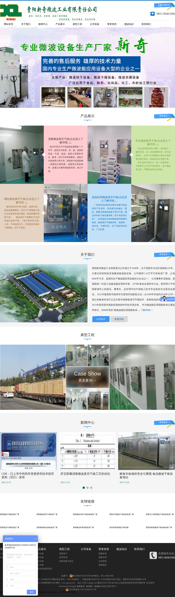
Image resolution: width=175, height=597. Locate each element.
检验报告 (103, 565)
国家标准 (103, 553)
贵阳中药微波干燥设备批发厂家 (121, 514)
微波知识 (129, 24)
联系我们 (146, 24)
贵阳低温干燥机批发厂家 (9, 527)
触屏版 (89, 586)
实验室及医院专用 (44, 569)
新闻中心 (43, 24)
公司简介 (101, 319)
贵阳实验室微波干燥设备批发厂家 (159, 527)
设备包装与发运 (66, 561)
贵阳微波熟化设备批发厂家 (46, 527)
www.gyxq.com (68, 583)
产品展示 (60, 24)
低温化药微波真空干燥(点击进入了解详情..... (109, 199)
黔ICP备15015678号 (81, 576)
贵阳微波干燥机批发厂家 (9, 514)
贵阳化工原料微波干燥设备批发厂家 (160, 514)
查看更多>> (164, 116)
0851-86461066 (166, 557)
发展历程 (119, 319)
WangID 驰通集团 (77, 586)
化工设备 (40, 565)
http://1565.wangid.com (87, 583)
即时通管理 (140, 583)
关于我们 (25, 24)
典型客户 (63, 553)
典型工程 (77, 24)
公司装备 (94, 24)
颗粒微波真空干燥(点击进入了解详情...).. (21, 200)
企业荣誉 (103, 561)
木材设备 (40, 557)
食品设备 (40, 561)
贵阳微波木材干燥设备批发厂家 (85, 514)
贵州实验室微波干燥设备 (119, 527)
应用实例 (63, 557)
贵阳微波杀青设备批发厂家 (83, 527)
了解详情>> (147, 310)
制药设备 (40, 553)
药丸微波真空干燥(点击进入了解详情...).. (153, 142)
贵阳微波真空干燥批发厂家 (46, 514)
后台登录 (150, 583)
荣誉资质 (112, 24)
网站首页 (8, 24)
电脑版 (97, 586)
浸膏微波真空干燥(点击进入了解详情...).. (65, 141)
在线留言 (166, 5)
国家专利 (103, 557)
